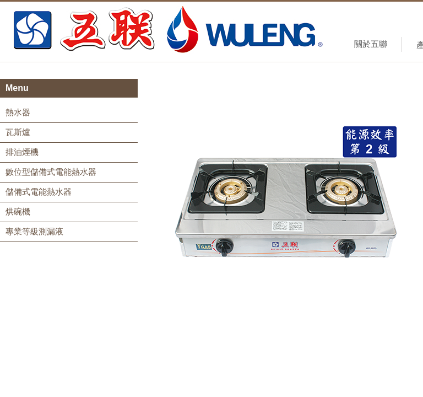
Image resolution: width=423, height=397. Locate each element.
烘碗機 (18, 211)
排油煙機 (22, 152)
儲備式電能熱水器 (39, 191)
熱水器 (18, 112)
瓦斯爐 (18, 132)
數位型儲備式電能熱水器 (51, 171)
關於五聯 (370, 44)
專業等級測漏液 (34, 231)
